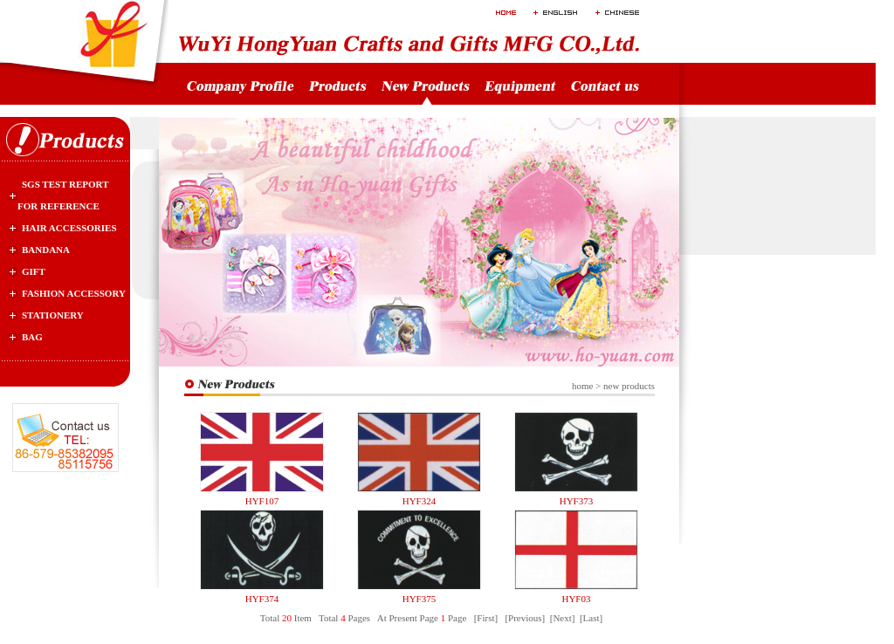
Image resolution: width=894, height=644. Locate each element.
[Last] (591, 618)
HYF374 (262, 598)
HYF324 (419, 501)
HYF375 (419, 598)
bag (32, 337)
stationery (53, 315)
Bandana (46, 249)
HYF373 (577, 501)
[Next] (562, 618)
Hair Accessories (69, 228)
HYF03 (575, 598)
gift (33, 271)
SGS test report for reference (62, 195)
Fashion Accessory (74, 293)
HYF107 (262, 501)
